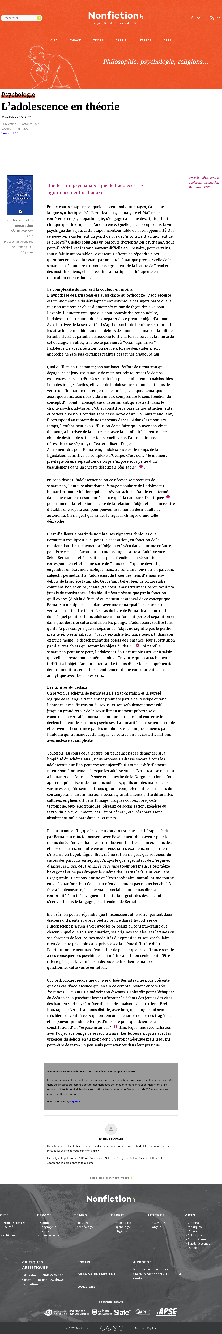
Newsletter (218, 18)
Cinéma (193, 1223)
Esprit (121, 40)
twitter (198, 18)
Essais (84, 1262)
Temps (98, 40)
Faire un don (175, 1274)
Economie (10, 1231)
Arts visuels (196, 1235)
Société (8, 1227)
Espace (75, 40)
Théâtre (193, 1231)
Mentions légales (145, 1328)
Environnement (51, 1235)
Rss (212, 18)
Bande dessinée (199, 1243)
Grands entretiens (97, 1274)
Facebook (102, 1328)
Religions (120, 1231)
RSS (115, 1328)
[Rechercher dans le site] (22, 18)
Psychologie (122, 1227)
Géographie (48, 1227)
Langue (156, 1227)
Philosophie (122, 1223)
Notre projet (142, 1269)
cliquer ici (75, 1101)
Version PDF (9, 133)
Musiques (195, 1227)
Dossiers (87, 1287)
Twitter (108, 1328)
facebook (192, 18)
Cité (53, 40)
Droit (6, 1223)
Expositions (31, 1284)
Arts (168, 40)
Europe (45, 1231)
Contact (138, 1278)
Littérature (158, 1223)
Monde (44, 1223)
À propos (142, 1262)
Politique (9, 1235)
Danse (192, 1248)
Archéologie (85, 1227)
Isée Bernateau (21, 231)
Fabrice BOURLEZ (20, 117)
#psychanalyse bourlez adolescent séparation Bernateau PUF (204, 182)
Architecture (197, 1239)
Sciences (19, 1223)
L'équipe (159, 1269)
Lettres (144, 40)
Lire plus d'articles (110, 1178)
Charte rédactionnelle (149, 1274)
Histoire (82, 1223)
